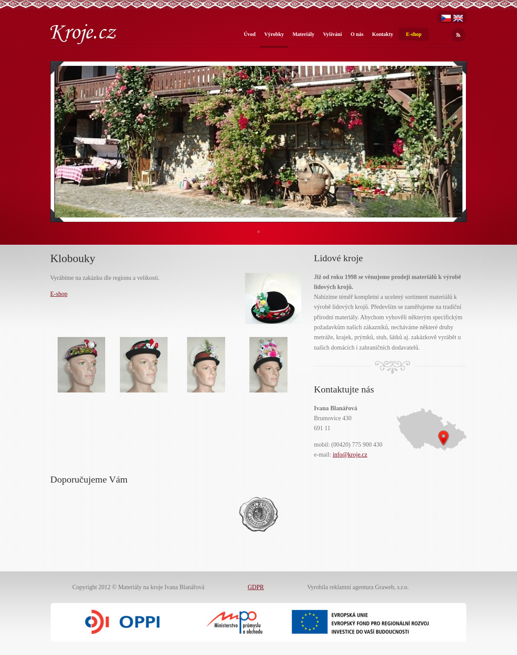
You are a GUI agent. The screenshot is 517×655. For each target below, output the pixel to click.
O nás (357, 34)
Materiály (303, 34)
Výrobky (274, 34)
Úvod (249, 34)
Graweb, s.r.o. (392, 587)
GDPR (256, 587)
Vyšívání (332, 34)
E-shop (413, 34)
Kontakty (382, 34)
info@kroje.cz (350, 454)
